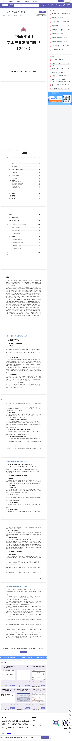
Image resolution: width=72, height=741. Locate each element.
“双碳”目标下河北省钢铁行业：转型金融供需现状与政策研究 (61, 46)
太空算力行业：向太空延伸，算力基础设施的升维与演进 (60, 34)
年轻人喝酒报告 (58, 72)
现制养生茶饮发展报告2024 (60, 63)
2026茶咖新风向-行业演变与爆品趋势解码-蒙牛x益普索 (61, 30)
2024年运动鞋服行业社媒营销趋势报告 (60, 76)
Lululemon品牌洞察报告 (58, 79)
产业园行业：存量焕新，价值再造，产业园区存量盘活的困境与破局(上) (61, 38)
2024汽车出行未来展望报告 (61, 60)
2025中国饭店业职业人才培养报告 (60, 50)
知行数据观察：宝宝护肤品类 (60, 26)
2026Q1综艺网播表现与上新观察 (61, 22)
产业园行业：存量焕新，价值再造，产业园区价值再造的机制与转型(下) (61, 42)
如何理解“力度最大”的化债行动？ (60, 85)
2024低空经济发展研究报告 (60, 65)
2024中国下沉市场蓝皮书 (60, 88)
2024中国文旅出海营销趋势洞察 (61, 81)
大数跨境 (9, 733)
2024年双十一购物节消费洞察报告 (60, 69)
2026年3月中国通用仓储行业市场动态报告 (61, 14)
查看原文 (12, 685)
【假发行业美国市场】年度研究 (60, 18)
